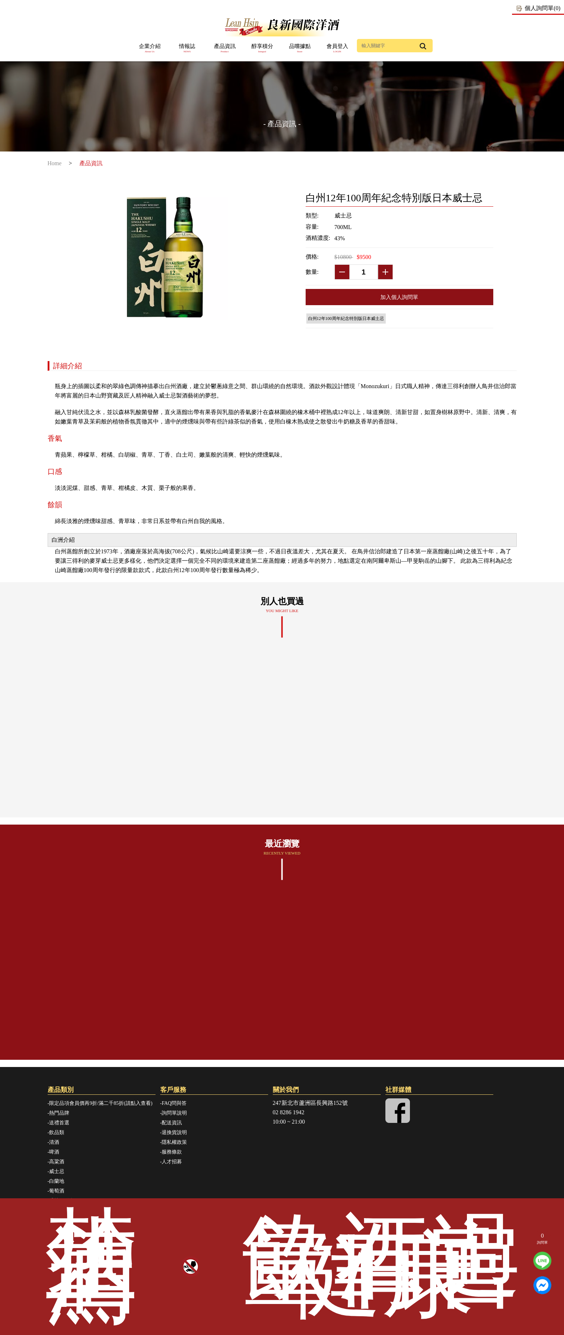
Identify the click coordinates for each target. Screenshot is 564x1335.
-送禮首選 (59, 1122)
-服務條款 (171, 1152)
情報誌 (187, 48)
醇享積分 (262, 48)
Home (55, 163)
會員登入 (337, 48)
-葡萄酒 (56, 1191)
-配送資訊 (171, 1122)
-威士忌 (56, 1171)
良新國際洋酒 (282, 26)
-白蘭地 (56, 1181)
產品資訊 (225, 48)
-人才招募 (171, 1161)
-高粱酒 (56, 1161)
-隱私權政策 (173, 1142)
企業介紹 (150, 48)
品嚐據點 (300, 48)
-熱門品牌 (59, 1113)
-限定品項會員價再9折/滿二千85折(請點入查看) (100, 1103)
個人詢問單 (542, 8)
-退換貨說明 (173, 1132)
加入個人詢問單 (399, 297)
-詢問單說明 (173, 1113)
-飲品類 (56, 1132)
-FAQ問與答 (173, 1103)
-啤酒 (54, 1152)
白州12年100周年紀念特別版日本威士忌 (346, 318)
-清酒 (54, 1142)
